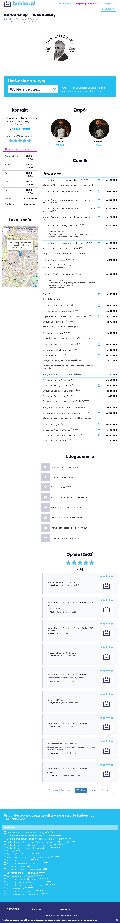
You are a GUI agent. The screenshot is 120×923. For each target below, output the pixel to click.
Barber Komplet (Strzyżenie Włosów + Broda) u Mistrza (37, 839)
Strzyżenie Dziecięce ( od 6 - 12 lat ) (27, 882)
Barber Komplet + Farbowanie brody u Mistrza (33, 845)
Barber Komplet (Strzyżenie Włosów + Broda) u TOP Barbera (40, 842)
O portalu (36, 909)
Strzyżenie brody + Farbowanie (24, 872)
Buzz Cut (14, 851)
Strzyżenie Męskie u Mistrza (24, 891)
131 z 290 (80, 790)
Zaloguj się (109, 3)
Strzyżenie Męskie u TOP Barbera (26, 894)
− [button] (5, 233)
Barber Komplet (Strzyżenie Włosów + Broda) (32, 835)
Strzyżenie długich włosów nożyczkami (29, 885)
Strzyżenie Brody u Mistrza (23, 876)
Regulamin (65, 909)
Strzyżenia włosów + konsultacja (26, 863)
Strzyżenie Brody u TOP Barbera (26, 879)
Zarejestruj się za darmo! (87, 3)
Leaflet (35, 286)
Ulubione (65, 3)
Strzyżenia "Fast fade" (21, 860)
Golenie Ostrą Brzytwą (21, 854)
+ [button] (5, 229)
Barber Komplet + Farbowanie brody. (29, 832)
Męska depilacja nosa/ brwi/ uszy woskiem (31, 857)
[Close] (117, 920)
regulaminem (89, 920)
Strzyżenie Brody (18, 866)
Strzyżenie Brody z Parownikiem (25, 869)
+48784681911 (21, 128)
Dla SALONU (108, 9)
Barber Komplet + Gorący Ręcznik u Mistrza (32, 848)
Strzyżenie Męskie (18, 888)
